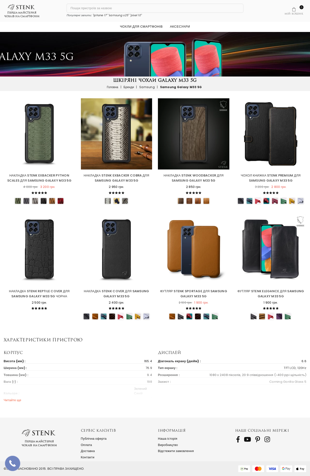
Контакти (87, 457)
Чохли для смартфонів (141, 26)
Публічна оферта (94, 438)
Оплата (86, 445)
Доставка (88, 451)
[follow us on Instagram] (267, 439)
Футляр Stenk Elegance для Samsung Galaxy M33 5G (270, 294)
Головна (112, 87)
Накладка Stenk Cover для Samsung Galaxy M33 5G (116, 294)
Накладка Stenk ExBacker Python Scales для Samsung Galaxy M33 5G (39, 178)
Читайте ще (12, 400)
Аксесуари (180, 26)
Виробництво (168, 445)
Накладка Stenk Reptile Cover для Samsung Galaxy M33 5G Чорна (39, 294)
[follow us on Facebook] (238, 439)
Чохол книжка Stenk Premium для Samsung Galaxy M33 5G (271, 178)
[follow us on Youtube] (247, 439)
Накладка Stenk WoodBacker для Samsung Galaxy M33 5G (193, 178)
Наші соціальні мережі (262, 430)
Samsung (147, 87)
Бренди (129, 87)
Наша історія (167, 438)
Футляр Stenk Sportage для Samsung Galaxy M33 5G (193, 294)
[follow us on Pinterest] (257, 439)
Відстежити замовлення (176, 451)
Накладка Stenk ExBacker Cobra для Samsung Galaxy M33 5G (116, 178)
